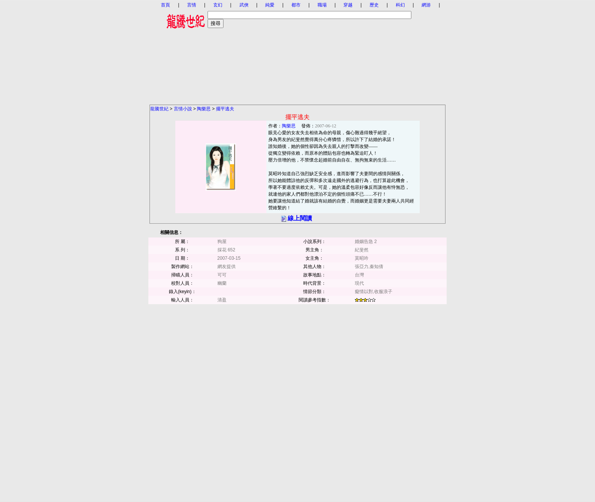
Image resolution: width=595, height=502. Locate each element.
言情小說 (183, 108)
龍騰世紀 (159, 108)
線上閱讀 (300, 218)
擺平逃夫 (225, 108)
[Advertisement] (297, 51)
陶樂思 (204, 108)
